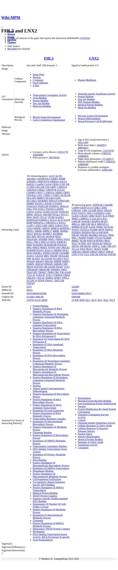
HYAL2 (56, 214)
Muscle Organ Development (47, 117)
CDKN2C (76, 210)
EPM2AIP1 (64, 200)
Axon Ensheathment (43, 540)
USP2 (74, 254)
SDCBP (53, 256)
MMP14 (55, 228)
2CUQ (37, 300)
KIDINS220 (33, 220)
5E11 (87, 300)
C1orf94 (39, 184)
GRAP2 (84, 216)
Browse (11, 34)
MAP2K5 (86, 221)
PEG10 (94, 232)
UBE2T (101, 251)
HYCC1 (65, 214)
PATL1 (30, 242)
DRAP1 (108, 210)
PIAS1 (53, 242)
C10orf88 (107, 205)
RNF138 (91, 240)
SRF (65, 264)
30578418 (54, 157)
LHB (44, 225)
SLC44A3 (58, 258)
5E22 (105, 300)
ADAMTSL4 (43, 178)
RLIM (83, 240)
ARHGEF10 (43, 181)
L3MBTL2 (84, 218)
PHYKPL (104, 232)
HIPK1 (30, 214)
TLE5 (67, 267)
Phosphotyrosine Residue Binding (94, 401)
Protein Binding (40, 100)
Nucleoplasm (84, 398)
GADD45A (99, 213)
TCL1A (75, 249)
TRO (56, 272)
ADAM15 (32, 178)
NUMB (93, 229)
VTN (80, 254)
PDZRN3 (76, 232)
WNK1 (57, 278)
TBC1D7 (111, 246)
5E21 (100, 300)
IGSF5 (98, 216)
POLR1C (103, 235)
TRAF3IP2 (32, 272)
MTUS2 (38, 233)
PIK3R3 (84, 235)
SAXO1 (31, 256)
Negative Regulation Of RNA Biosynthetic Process (47, 329)
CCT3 (90, 207)
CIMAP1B (51, 189)
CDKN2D (32, 189)
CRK (84, 210)
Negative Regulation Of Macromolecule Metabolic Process (50, 368)
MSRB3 (64, 231)
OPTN (101, 229)
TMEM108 (32, 269)
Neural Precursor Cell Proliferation (95, 121)
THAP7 (59, 267)
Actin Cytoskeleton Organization (49, 120)
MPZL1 (30, 231)
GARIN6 (59, 209)
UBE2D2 (76, 251)
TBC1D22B (49, 267)
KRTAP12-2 (52, 222)
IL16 (105, 216)
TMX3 (64, 269)
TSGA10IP (65, 272)
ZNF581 (112, 254)
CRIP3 (66, 192)
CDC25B (39, 187)
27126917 (108, 159)
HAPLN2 (64, 211)
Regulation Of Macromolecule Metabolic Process (48, 516)
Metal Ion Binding (42, 106)
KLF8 (67, 220)
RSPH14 (47, 253)
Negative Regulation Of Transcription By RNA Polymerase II (51, 335)
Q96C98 (39, 296)
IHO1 (29, 217)
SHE (29, 258)
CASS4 (47, 184)
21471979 (108, 150)
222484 (75, 286)
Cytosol (81, 420)
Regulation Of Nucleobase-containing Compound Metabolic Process (51, 362)
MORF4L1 (65, 228)
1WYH (30, 300)
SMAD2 (31, 261)
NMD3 (99, 227)
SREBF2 (58, 264)
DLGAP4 (31, 198)
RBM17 (76, 240)
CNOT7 (40, 192)
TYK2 (49, 275)
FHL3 (48, 58)
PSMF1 (91, 238)
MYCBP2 (31, 236)
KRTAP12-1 (39, 222)
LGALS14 (95, 218)
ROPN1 (100, 240)
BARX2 (31, 184)
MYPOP (50, 236)
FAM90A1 (54, 206)
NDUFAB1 (32, 239)
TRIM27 (42, 272)
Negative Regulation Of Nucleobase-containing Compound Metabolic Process (51, 317)
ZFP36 (41, 280)
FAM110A (32, 206)
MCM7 (104, 221)
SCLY (75, 243)
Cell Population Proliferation (47, 479)
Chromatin (38, 520)
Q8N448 (76, 296)
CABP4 (75, 207)
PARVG (109, 229)
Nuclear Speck (85, 434)
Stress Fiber (38, 74)
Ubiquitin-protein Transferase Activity (96, 93)
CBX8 (55, 184)
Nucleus (37, 77)
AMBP (62, 178)
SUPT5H (38, 267)
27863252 (106, 153)
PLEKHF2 (38, 244)
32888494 (83, 156)
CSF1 (39, 195)
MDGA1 (76, 224)
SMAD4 (48, 261)
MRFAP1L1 (103, 224)
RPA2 (107, 240)
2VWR (75, 300)
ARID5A (54, 181)
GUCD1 (54, 211)
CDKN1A (62, 187)
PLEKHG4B (50, 244)
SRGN (30, 267)
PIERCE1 (62, 242)
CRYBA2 (31, 195)
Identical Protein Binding (90, 104)
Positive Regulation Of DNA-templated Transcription (47, 406)
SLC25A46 (46, 258)
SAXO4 (39, 256)
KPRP (30, 222)
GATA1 (30, 211)
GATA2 (38, 211)
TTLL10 (31, 275)
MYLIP (84, 227)
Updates (11, 42)
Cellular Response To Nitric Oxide (95, 425)
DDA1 (100, 210)
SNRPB (57, 261)
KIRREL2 (44, 220)
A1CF (52, 176)
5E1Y (94, 300)
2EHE (44, 300)
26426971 (102, 145)
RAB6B (107, 238)
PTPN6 (51, 247)
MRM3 (38, 231)
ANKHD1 (32, 181)
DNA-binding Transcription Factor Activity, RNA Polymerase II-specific (51, 535)
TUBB (105, 249)
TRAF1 (89, 249)
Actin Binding (40, 98)
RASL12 (49, 250)
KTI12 (62, 222)
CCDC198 (64, 184)
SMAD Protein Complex (45, 495)
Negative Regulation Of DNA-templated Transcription (48, 324)
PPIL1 (75, 238)
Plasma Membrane (87, 80)
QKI (58, 247)
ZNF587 (31, 283)
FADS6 (58, 203)
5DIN (82, 300)
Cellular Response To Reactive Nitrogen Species (93, 429)
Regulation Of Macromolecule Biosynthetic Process (48, 423)
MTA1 (30, 233)
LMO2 (51, 225)
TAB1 (104, 246)
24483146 (106, 170)
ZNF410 (103, 254)
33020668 (38, 154)
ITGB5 (51, 217)
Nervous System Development (93, 115)
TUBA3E (40, 275)
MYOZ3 (41, 236)
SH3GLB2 (63, 256)
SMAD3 (39, 261)
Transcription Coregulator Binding (50, 446)
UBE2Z (109, 251)
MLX (93, 224)
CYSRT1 (55, 195)
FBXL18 (64, 206)
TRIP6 (50, 272)
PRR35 (36, 247)
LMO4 (58, 225)
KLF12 (53, 220)
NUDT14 (84, 229)
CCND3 (31, 187)
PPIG (29, 247)
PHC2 (37, 242)
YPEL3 (65, 278)
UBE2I (66, 275)
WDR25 (49, 278)
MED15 (46, 228)
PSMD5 (83, 238)
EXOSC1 (39, 203)
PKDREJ (93, 235)
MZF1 (58, 236)
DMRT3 (41, 198)
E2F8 (58, 198)
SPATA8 (39, 264)
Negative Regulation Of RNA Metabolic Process (47, 310)
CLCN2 (61, 189)
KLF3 (60, 220)
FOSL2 (41, 209)
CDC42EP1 (51, 187)
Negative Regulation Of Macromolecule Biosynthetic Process (51, 373)
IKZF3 (36, 217)
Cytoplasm (38, 80)
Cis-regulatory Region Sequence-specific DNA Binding (49, 483)
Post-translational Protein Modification (97, 403)
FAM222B (42, 206)
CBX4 (83, 207)
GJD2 (108, 213)
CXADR (92, 210)
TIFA (82, 249)
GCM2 (46, 211)
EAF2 (74, 213)
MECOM (85, 224)
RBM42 (58, 250)
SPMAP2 (48, 264)
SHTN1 (75, 246)
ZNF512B (59, 280)
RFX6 (30, 253)
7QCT (112, 300)
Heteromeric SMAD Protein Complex (51, 529)
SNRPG (31, 264)
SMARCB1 (85, 246)
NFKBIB (42, 239)
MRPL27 (47, 231)
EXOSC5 (49, 203)
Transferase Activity (88, 445)
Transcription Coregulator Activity (50, 95)
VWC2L (40, 278)
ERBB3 (30, 203)
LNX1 (65, 225)
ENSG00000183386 (37, 293)
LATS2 (37, 225)
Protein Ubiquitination (89, 436)
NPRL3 (51, 239)
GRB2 (91, 216)
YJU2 (86, 254)
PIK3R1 (76, 235)
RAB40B (31, 250)
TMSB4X (55, 269)
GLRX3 (76, 216)
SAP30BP (64, 253)
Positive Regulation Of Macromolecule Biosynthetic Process (51, 464)
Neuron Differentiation (89, 118)
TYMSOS (57, 275)
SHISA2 (107, 243)
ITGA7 (43, 217)
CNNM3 (31, 192)
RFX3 (66, 250)
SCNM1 (82, 243)
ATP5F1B (97, 205)
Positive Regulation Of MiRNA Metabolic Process (48, 524)
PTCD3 (99, 238)
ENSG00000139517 (82, 293)
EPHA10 (53, 200)
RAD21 (40, 250)
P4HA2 (59, 239)
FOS (35, 209)
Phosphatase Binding (43, 471)
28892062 (83, 148)
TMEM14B (44, 269)
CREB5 (58, 192)
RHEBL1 (37, 253)
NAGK (92, 227)
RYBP (55, 253)
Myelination (39, 531)
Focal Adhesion (40, 82)
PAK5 (67, 239)
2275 (29, 286)
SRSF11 (96, 246)
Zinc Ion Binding (41, 103)
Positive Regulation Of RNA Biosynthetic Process (47, 401)
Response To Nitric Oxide (90, 442)
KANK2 (59, 217)
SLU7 (66, 258)
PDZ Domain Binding (88, 102)
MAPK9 (96, 221)
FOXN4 (50, 209)
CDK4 (103, 207)
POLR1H (61, 244)
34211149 (82, 142)
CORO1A (49, 192)
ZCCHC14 (32, 280)
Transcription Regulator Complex (49, 418)
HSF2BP (47, 214)
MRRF (56, 231)
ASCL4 (63, 181)
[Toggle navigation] (2, 27)
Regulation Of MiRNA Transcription (51, 468)
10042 (75, 290)
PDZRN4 (86, 232)
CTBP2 (46, 195)
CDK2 (96, 207)
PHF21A (45, 242)
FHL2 (29, 209)
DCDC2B (65, 195)
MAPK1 (37, 228)
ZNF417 (49, 280)
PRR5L (43, 247)
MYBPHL (58, 233)
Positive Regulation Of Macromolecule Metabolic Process (50, 475)
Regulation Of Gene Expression (48, 410)
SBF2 (46, 256)
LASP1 (30, 225)
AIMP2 (54, 178)
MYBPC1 (47, 233)
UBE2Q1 (31, 278)
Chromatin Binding (42, 432)
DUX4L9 (50, 198)
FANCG (82, 213)
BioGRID (12, 49)
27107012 (84, 38)
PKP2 (29, 244)
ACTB (58, 176)
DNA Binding (39, 460)
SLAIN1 (36, 258)
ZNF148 (94, 254)
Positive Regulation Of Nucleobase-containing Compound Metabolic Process (50, 380)
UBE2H (85, 251)
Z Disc (36, 85)
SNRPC (66, 261)
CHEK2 (41, 189)
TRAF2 (97, 249)
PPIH (111, 235)
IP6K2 (75, 218)
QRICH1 (65, 247)
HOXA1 (38, 214)
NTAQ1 (75, 229)
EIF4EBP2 (42, 200)
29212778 (63, 152)
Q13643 (31, 296)
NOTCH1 (108, 227)
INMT (111, 216)
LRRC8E (76, 221)
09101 (30, 290)
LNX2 (94, 58)
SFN (89, 243)
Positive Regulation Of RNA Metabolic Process (47, 414)
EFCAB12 (32, 200)
